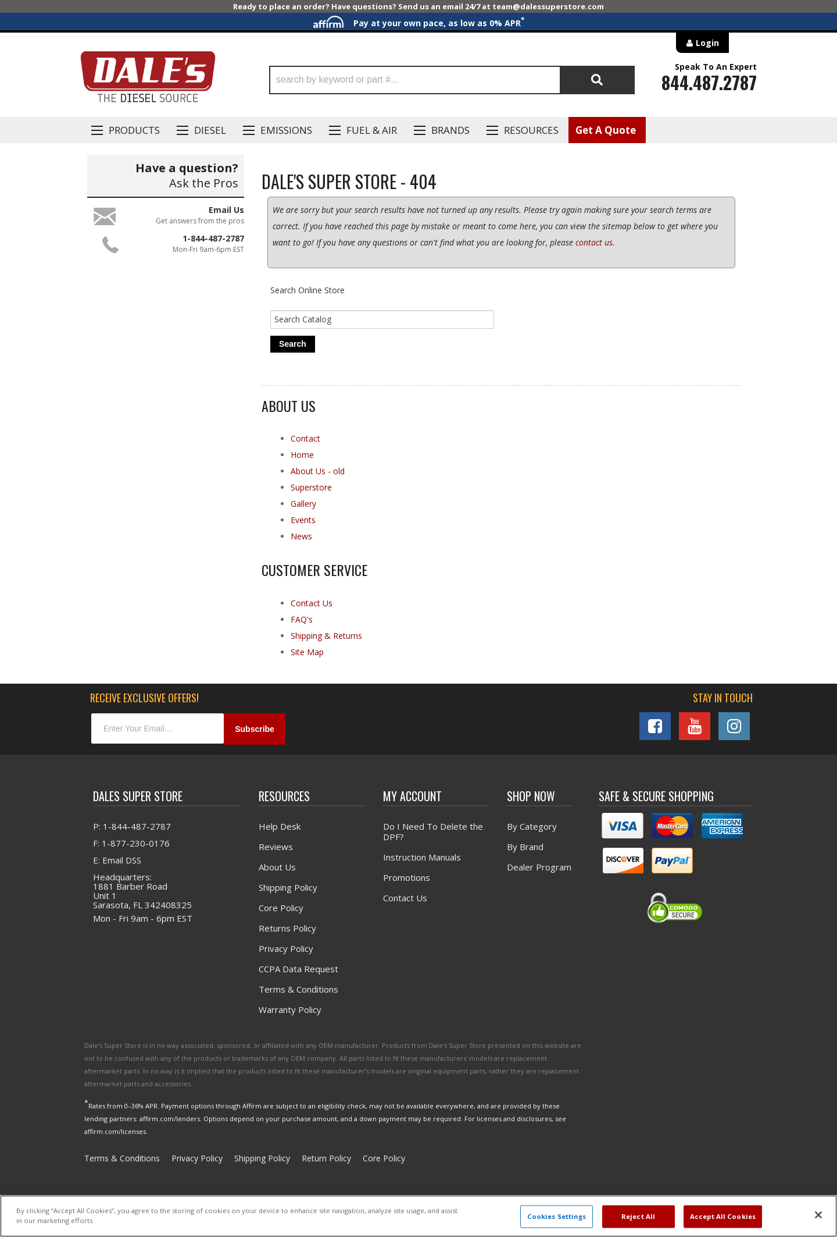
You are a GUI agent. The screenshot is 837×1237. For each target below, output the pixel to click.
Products (134, 130)
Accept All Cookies (723, 1216)
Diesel (210, 130)
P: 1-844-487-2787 (132, 827)
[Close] (818, 1215)
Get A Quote (605, 130)
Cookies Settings (556, 1216)
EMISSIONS (286, 130)
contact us (594, 242)
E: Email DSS (117, 860)
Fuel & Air (371, 130)
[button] (452, 80)
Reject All (638, 1216)
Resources (531, 130)
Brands (450, 130)
